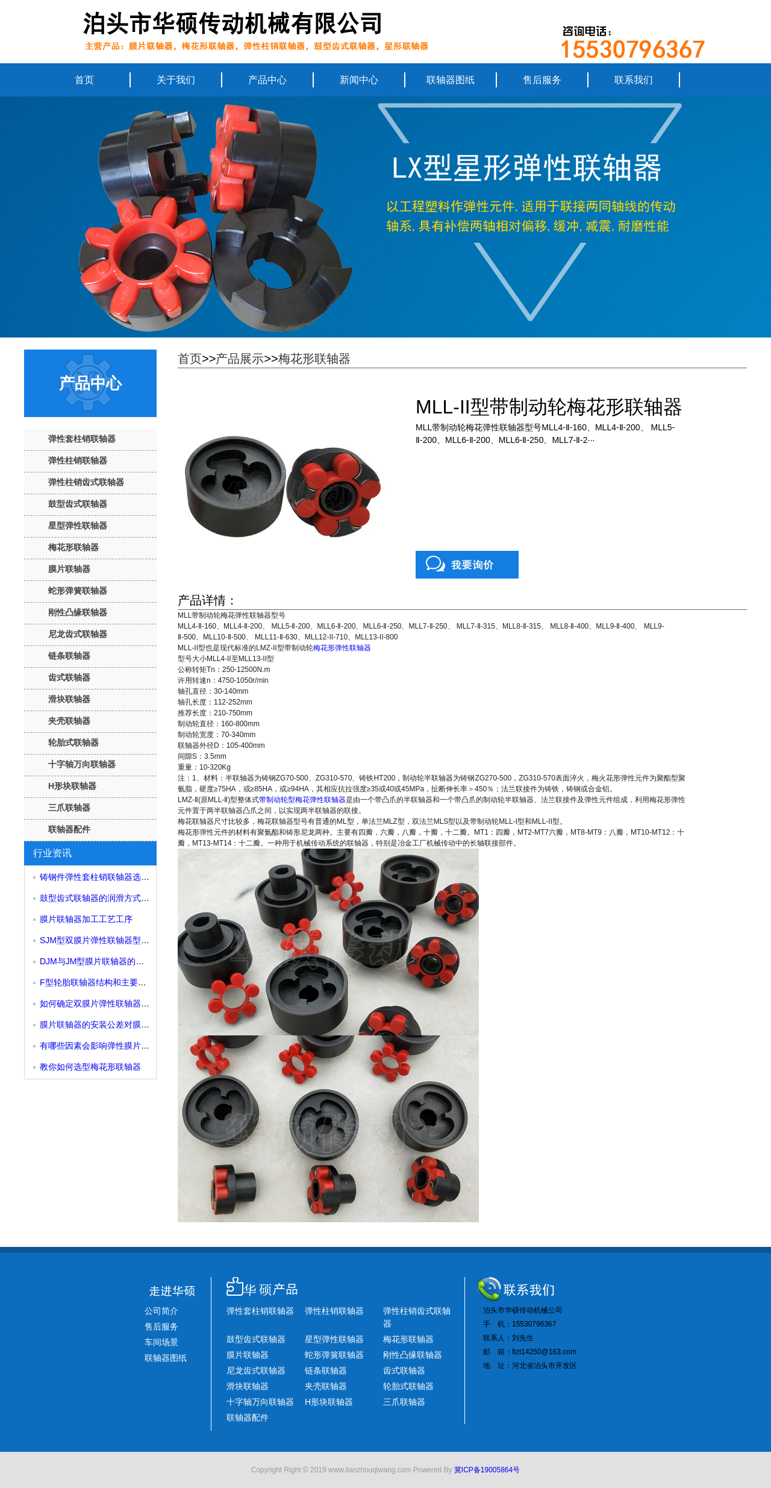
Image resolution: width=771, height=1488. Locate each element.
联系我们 (633, 80)
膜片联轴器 (69, 569)
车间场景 (161, 1342)
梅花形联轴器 (73, 547)
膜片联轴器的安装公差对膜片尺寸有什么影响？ (128, 1024)
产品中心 (267, 80)
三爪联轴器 (69, 807)
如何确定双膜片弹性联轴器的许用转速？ (116, 1003)
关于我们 (176, 80)
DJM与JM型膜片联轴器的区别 (96, 961)
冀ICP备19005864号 (487, 1470)
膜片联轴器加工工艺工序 (86, 919)
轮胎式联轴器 (73, 742)
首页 (84, 80)
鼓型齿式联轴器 (77, 504)
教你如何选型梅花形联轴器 (90, 1067)
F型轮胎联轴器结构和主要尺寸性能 (106, 982)
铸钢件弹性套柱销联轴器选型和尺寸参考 (116, 877)
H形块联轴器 (72, 786)
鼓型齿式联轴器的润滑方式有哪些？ (107, 898)
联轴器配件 (69, 829)
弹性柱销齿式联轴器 (86, 482)
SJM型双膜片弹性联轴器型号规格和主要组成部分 (132, 940)
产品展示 (240, 358)
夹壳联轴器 (69, 721)
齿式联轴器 (69, 677)
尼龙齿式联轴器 (77, 634)
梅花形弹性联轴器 (342, 648)
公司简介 (161, 1311)
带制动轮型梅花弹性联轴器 (302, 800)
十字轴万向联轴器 (82, 764)
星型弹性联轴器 (77, 525)
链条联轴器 (69, 656)
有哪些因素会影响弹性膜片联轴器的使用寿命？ (128, 1045)
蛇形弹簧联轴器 (77, 590)
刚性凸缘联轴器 (77, 612)
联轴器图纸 (450, 80)
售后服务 (542, 80)
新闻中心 (359, 80)
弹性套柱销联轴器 (82, 439)
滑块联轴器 (69, 699)
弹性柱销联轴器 (77, 460)
